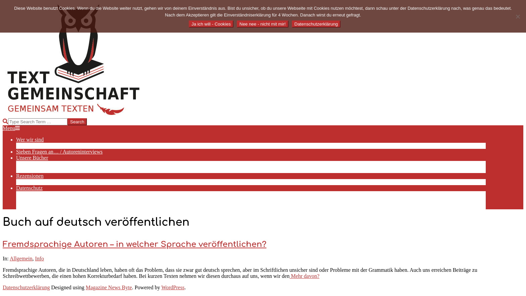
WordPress (173, 287)
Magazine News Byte (109, 287)
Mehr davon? (304, 276)
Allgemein (21, 258)
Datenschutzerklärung (26, 287)
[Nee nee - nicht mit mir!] (517, 16)
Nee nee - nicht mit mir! (263, 24)
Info (39, 258)
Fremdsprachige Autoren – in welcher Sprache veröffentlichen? (134, 244)
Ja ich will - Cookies (211, 24)
